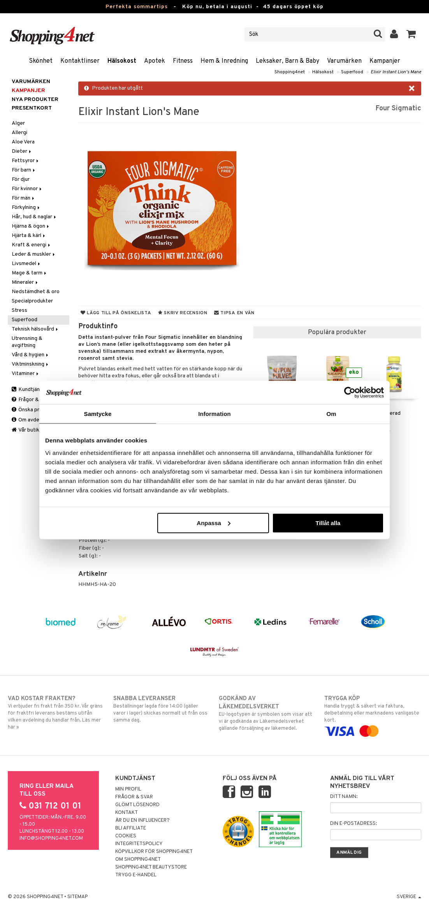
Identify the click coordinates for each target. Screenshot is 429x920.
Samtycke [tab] (98, 413)
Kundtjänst (28, 389)
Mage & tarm (29, 273)
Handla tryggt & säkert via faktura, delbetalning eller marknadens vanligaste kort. (372, 715)
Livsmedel (26, 263)
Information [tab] (214, 413)
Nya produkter (35, 99)
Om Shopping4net (138, 859)
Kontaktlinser (80, 61)
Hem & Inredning (224, 61)
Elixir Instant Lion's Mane (396, 72)
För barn (24, 170)
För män (23, 198)
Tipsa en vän (234, 313)
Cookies (125, 836)
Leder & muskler (34, 254)
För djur (21, 179)
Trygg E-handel (135, 875)
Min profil (128, 789)
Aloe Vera (23, 142)
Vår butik (25, 430)
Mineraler (25, 282)
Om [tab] (331, 413)
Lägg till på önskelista (116, 313)
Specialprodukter (32, 301)
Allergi (19, 132)
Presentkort (32, 108)
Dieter (22, 151)
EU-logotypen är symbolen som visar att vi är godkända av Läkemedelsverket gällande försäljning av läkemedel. (267, 713)
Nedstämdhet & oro (36, 291)
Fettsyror (26, 160)
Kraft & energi (31, 245)
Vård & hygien (30, 355)
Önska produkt (32, 410)
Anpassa (213, 522)
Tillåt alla (327, 522)
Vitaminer (26, 373)
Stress (19, 310)
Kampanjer (384, 61)
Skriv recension (182, 313)
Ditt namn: (343, 797)
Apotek (154, 61)
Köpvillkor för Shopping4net (154, 852)
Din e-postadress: (353, 824)
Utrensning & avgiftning (27, 342)
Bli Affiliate (130, 828)
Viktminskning (30, 364)
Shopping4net (289, 72)
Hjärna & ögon (31, 226)
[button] (411, 34)
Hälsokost (121, 61)
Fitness (183, 61)
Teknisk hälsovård (35, 329)
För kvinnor (27, 189)
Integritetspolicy (139, 844)
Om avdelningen (34, 420)
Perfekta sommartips (136, 7)
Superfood (352, 72)
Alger (18, 123)
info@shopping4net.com (51, 838)
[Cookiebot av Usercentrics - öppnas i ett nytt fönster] (350, 392)
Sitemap (77, 897)
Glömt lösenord (137, 805)
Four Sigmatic (398, 108)
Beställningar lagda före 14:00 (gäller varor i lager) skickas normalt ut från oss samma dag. (161, 709)
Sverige (409, 897)
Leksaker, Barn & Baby (287, 61)
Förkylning (26, 207)
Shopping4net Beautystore (151, 867)
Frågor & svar (31, 399)
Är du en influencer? (142, 820)
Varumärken (344, 61)
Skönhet (41, 61)
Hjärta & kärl (29, 235)
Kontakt (126, 813)
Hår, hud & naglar (34, 217)
